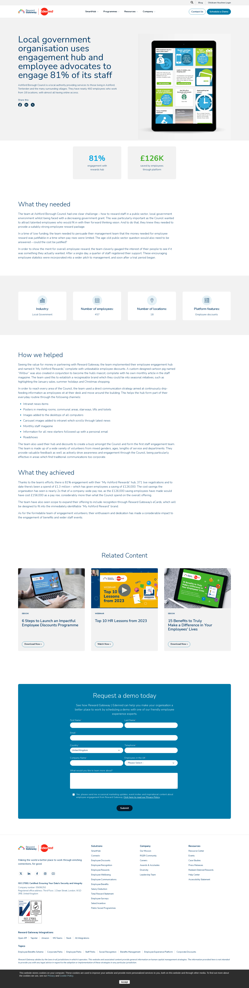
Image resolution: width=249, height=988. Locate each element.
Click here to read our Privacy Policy (142, 797)
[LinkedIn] (29, 873)
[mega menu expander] (97, 11)
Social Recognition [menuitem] (107, 952)
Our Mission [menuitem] (145, 851)
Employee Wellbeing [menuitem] (101, 874)
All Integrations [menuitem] (82, 938)
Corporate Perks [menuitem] (55, 952)
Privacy (51, 976)
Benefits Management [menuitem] (130, 952)
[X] (21, 873)
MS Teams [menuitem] (57, 938)
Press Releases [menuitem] (195, 865)
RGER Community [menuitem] (148, 855)
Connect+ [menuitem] (95, 855)
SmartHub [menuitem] (96, 851)
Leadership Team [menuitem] (148, 874)
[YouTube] (53, 873)
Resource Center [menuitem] (196, 851)
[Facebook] (37, 873)
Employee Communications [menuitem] (104, 879)
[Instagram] (45, 873)
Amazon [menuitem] (45, 938)
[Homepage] (35, 14)
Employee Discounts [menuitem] (100, 860)
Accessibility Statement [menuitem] (199, 879)
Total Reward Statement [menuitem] (102, 893)
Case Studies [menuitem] (194, 860)
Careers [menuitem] (143, 860)
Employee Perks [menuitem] (73, 952)
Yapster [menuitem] (34, 938)
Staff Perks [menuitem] (90, 952)
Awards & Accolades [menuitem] (150, 865)
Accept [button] (124, 982)
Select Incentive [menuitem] (98, 903)
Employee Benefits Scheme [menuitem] (30, 952)
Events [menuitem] (191, 855)
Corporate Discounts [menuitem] (186, 952)
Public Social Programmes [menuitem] (103, 908)
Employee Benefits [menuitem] (100, 884)
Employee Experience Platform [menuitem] (158, 952)
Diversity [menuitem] (144, 870)
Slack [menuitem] (68, 938)
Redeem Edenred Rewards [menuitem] (201, 870)
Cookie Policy (66, 976)
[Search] (192, 2)
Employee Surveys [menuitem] (100, 898)
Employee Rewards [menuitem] (100, 870)
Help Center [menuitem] (194, 874)
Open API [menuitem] (22, 938)
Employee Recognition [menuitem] (101, 865)
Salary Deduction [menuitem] (99, 889)
